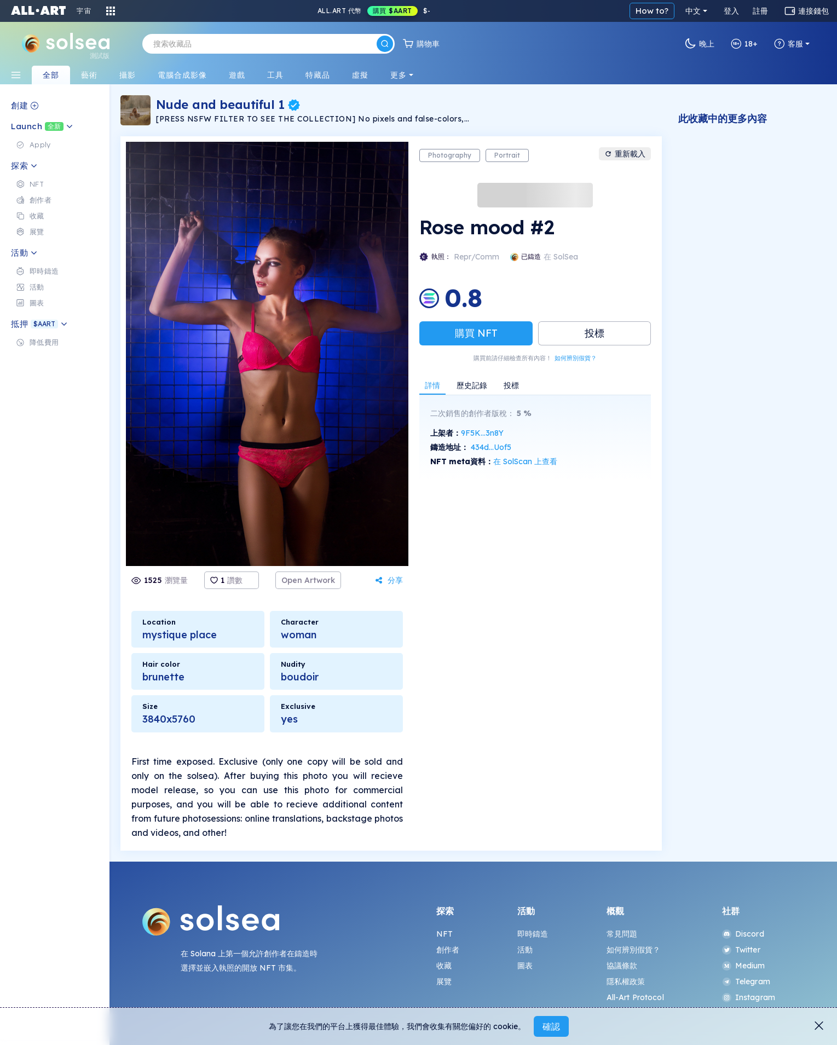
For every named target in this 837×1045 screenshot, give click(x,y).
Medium (743, 965)
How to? (652, 10)
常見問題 (622, 934)
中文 (693, 11)
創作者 (447, 950)
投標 (594, 333)
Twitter (741, 949)
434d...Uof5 (491, 447)
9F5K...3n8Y (482, 433)
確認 (551, 1026)
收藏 (444, 966)
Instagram (748, 997)
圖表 (525, 966)
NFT (444, 934)
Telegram (746, 981)
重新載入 (624, 154)
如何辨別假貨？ (576, 358)
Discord (743, 933)
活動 (525, 950)
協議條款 (622, 966)
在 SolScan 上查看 (525, 461)
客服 (788, 43)
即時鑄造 (533, 934)
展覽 (444, 981)
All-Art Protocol (635, 997)
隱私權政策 (626, 981)
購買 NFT (476, 333)
